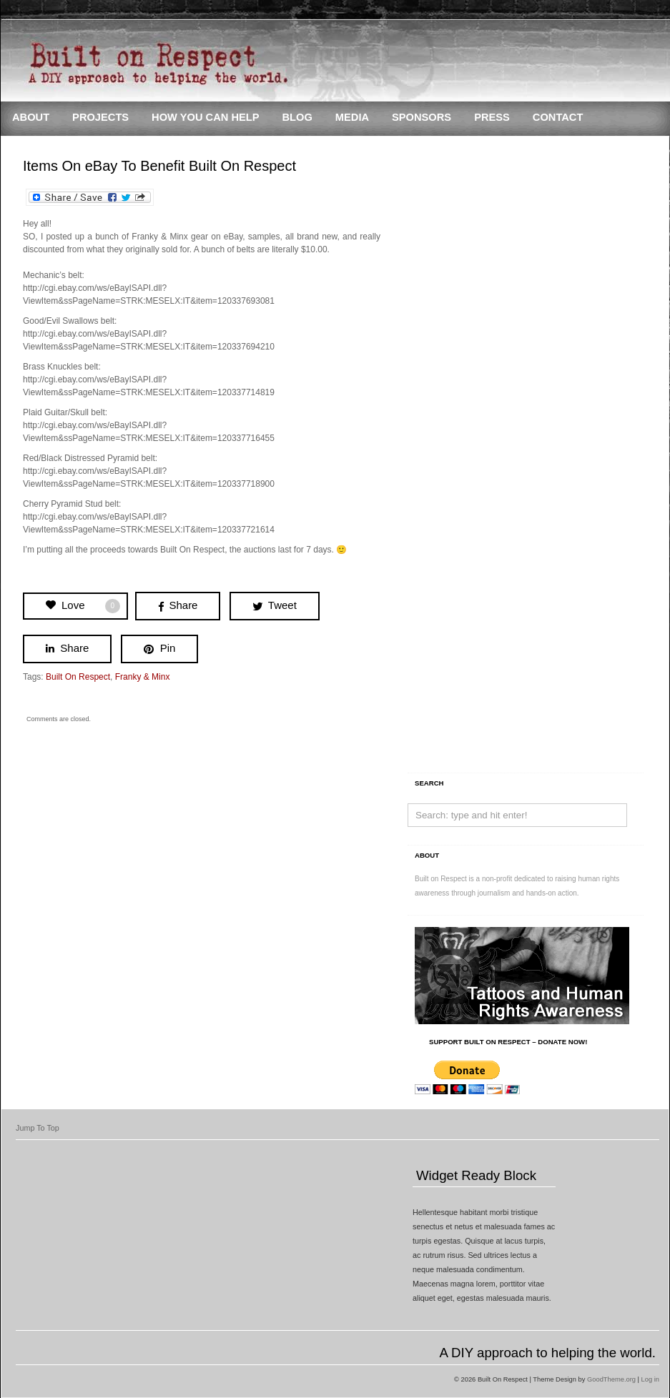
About (30, 117)
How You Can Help (205, 117)
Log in (650, 1379)
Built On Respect (78, 677)
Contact (558, 117)
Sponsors (421, 117)
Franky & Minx (142, 677)
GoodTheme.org (611, 1379)
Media (352, 117)
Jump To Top (37, 1128)
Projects (100, 117)
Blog (297, 117)
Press (492, 117)
